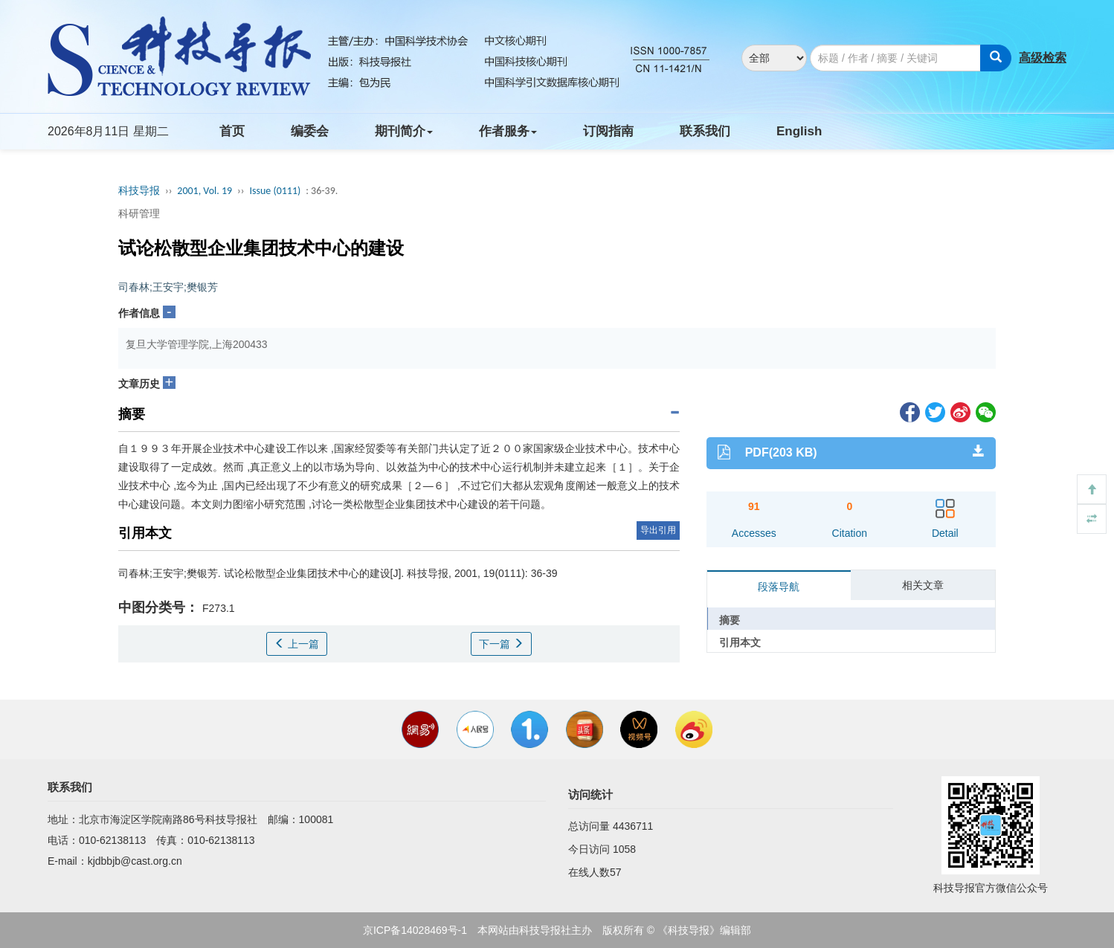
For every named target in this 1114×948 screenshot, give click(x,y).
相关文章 (923, 585)
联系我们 (705, 131)
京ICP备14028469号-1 (415, 930)
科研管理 (139, 213)
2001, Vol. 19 (204, 190)
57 (616, 872)
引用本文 (740, 642)
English (799, 131)
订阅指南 (608, 131)
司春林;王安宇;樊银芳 (168, 287)
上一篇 (296, 644)
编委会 (310, 131)
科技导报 (139, 190)
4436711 (633, 826)
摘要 (729, 620)
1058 (624, 849)
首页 (232, 131)
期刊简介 (404, 131)
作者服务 (508, 131)
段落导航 (778, 587)
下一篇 (501, 644)
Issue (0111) (274, 190)
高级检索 (1042, 57)
